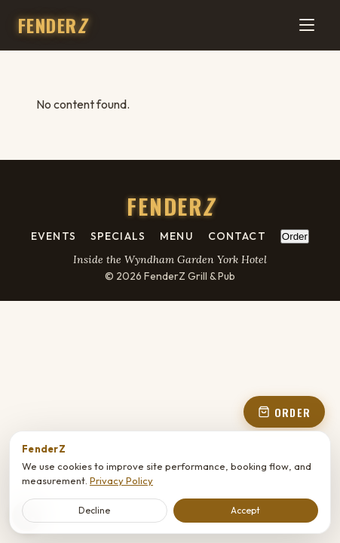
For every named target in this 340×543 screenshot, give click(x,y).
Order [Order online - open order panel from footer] (295, 236)
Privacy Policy (121, 480)
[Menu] (307, 25)
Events (53, 236)
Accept (245, 510)
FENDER (52, 24)
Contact (237, 236)
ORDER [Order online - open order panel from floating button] (284, 412)
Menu (176, 236)
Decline (94, 510)
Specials (117, 236)
